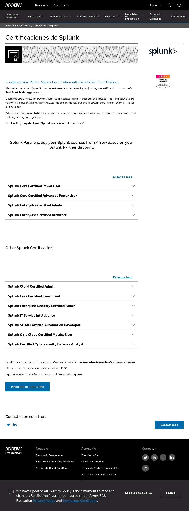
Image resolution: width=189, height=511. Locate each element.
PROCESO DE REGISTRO (27, 387)
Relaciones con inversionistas (99, 474)
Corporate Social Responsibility (100, 468)
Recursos (110, 16)
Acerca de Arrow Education (156, 16)
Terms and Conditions (80, 500)
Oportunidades (59, 16)
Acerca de (60, 5)
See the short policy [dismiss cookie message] (138, 492)
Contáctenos (178, 16)
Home (8, 25)
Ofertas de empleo (92, 461)
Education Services (12, 15)
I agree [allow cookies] (170, 492)
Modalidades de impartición (132, 16)
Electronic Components (50, 455)
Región (154, 5)
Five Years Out (90, 455)
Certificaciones (86, 16)
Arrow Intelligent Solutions (52, 468)
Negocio (40, 5)
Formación (34, 16)
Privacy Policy (44, 500)
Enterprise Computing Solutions (55, 461)
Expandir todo (122, 176)
